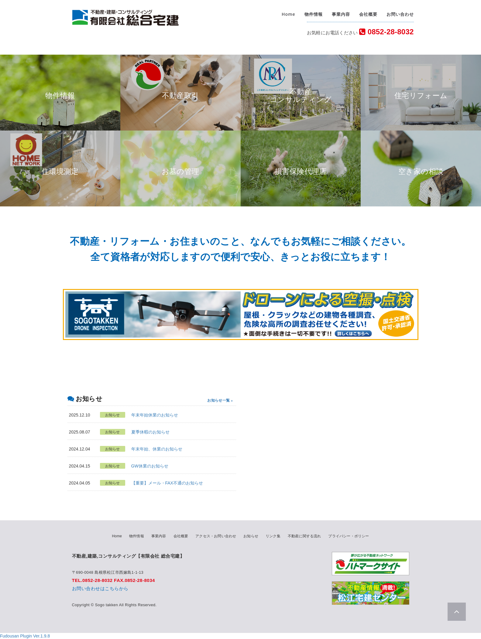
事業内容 (341, 15)
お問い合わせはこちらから (100, 588)
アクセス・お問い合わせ (215, 536)
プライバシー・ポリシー (348, 536)
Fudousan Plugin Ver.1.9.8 (25, 636)
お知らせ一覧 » (220, 400)
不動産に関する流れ (304, 536)
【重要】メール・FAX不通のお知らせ (167, 483)
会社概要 (368, 15)
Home (288, 15)
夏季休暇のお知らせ (150, 432)
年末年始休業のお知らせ (154, 415)
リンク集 (273, 536)
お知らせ (250, 536)
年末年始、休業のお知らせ (156, 449)
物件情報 (313, 15)
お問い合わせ (400, 15)
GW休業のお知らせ (149, 466)
